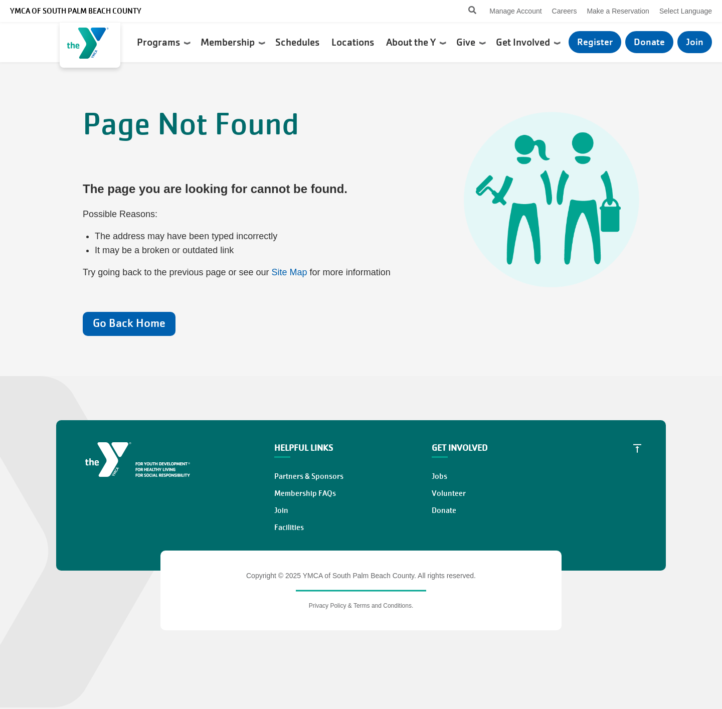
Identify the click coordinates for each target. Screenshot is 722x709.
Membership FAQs (305, 493)
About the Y (416, 42)
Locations (353, 42)
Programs (164, 42)
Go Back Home (129, 323)
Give (471, 42)
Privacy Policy (327, 605)
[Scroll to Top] (637, 448)
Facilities (289, 527)
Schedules (298, 42)
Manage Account (515, 11)
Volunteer (449, 493)
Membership (233, 42)
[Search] (463, 11)
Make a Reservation (618, 11)
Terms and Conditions (382, 605)
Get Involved (528, 42)
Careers (564, 11)
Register (595, 42)
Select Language (685, 11)
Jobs (439, 476)
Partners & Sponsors (308, 476)
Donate (649, 42)
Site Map (289, 272)
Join (694, 42)
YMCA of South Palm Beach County (75, 11)
